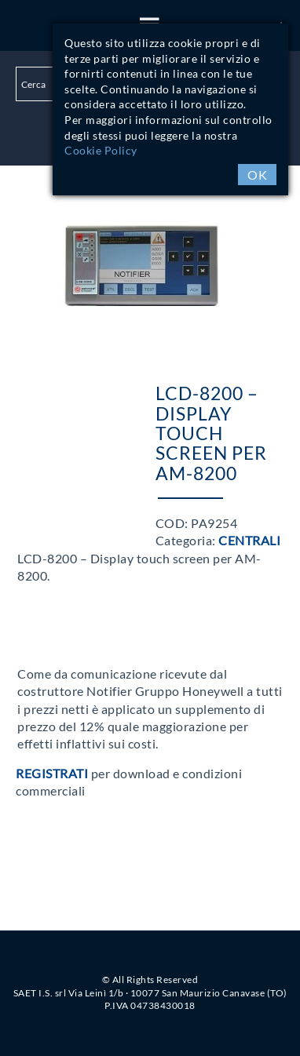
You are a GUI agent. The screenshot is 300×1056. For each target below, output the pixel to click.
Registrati (52, 773)
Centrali (249, 540)
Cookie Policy (100, 150)
